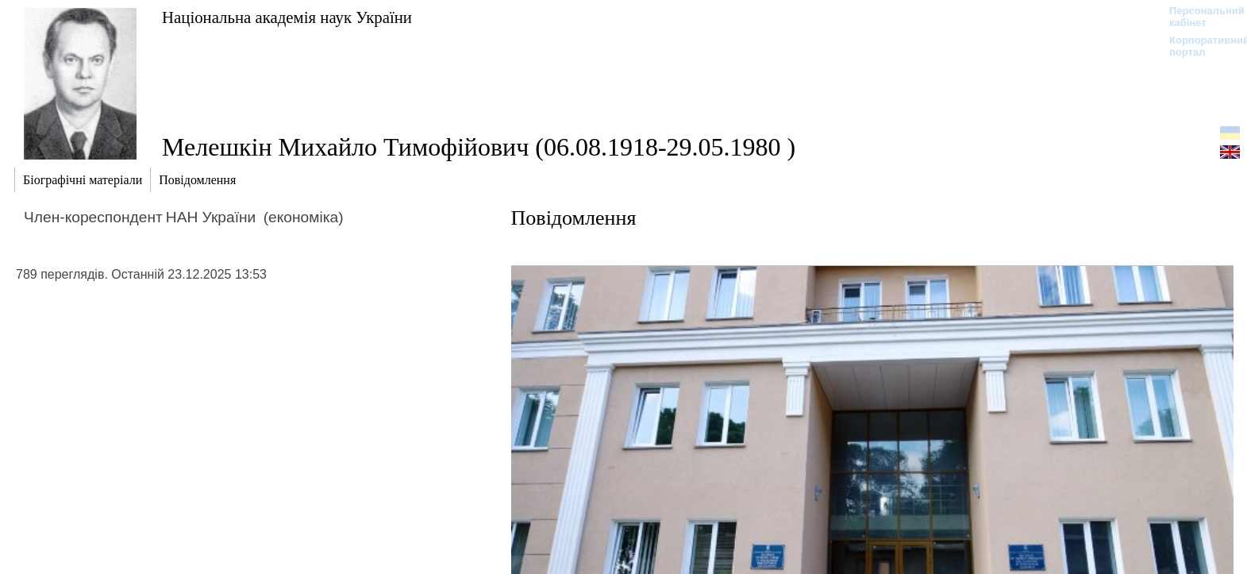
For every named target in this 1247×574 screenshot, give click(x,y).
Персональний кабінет (1199, 17)
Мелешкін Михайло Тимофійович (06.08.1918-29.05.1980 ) (478, 147)
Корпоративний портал (1199, 46)
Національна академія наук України (287, 17)
